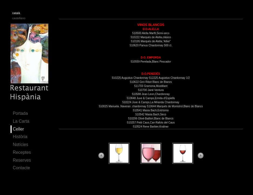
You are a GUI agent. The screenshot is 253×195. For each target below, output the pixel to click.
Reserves (22, 160)
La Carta (21, 121)
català (16, 13)
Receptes (22, 152)
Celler (18, 129)
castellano (18, 18)
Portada (20, 113)
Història (20, 136)
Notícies (20, 144)
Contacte (21, 167)
